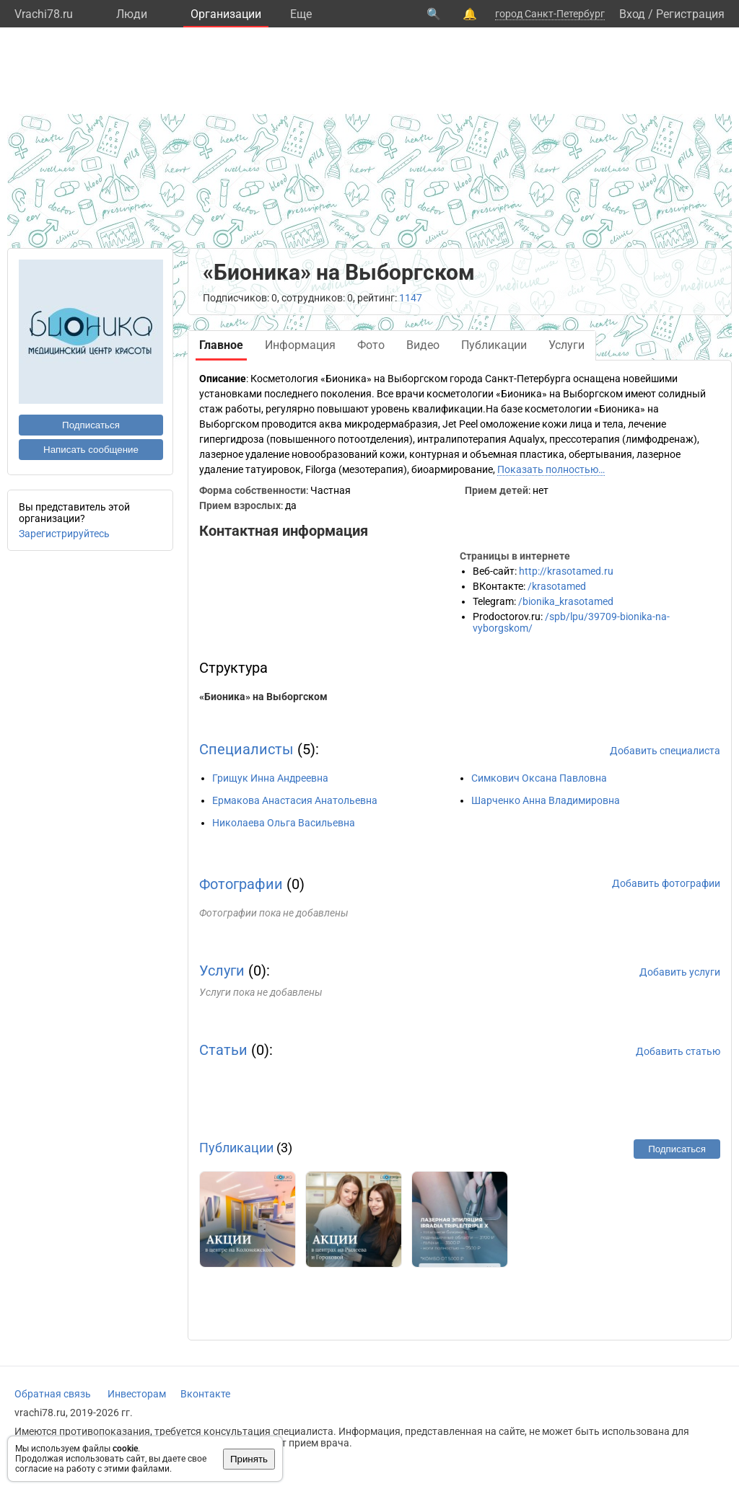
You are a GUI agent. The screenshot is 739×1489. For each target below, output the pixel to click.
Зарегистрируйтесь (64, 533)
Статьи (223, 1050)
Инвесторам (137, 1394)
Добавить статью (678, 1051)
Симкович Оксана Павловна (539, 778)
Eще (301, 14)
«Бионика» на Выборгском (263, 696)
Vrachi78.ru (43, 14)
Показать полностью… (551, 469)
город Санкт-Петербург (550, 13)
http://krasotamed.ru (566, 571)
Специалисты (246, 749)
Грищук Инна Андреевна (270, 778)
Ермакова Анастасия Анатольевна (294, 800)
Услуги (222, 970)
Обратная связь (52, 1394)
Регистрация (690, 14)
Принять (249, 1459)
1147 (410, 298)
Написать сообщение (91, 449)
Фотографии (241, 884)
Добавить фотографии (666, 883)
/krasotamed (557, 586)
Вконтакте (205, 1394)
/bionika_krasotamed (565, 601)
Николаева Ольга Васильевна (283, 823)
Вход (632, 14)
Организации (226, 14)
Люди (131, 14)
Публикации (236, 1147)
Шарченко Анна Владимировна (545, 800)
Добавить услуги (679, 972)
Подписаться (91, 425)
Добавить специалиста (665, 750)
